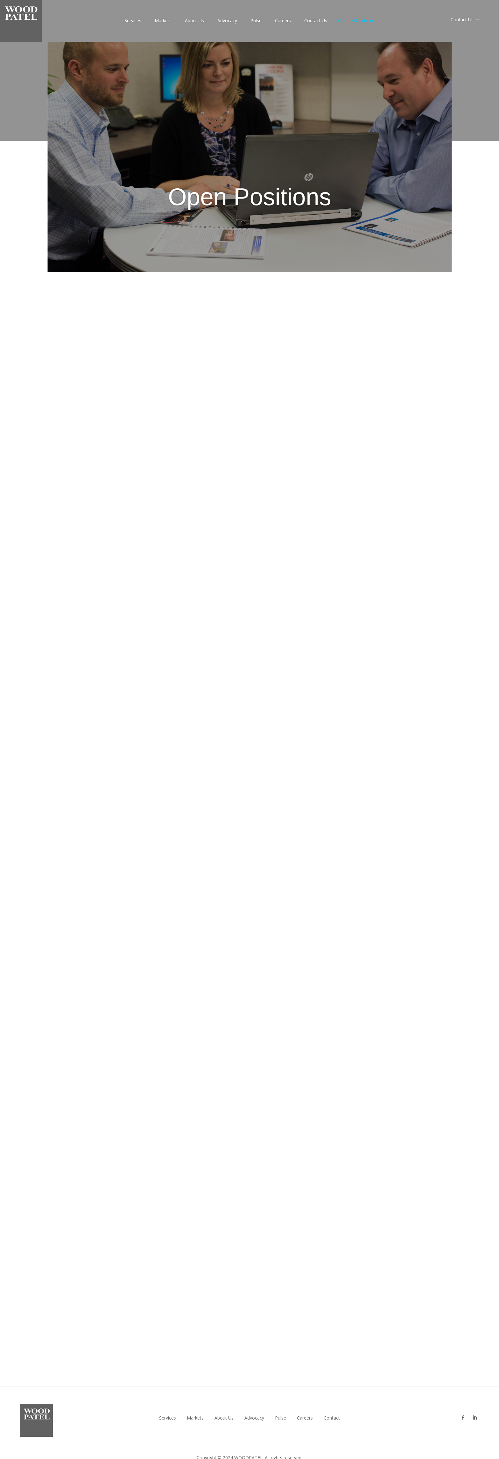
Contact (332, 1418)
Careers (283, 21)
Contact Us (315, 21)
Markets (163, 21)
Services (132, 21)
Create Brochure (354, 21)
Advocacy (227, 21)
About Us (194, 21)
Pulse (256, 21)
